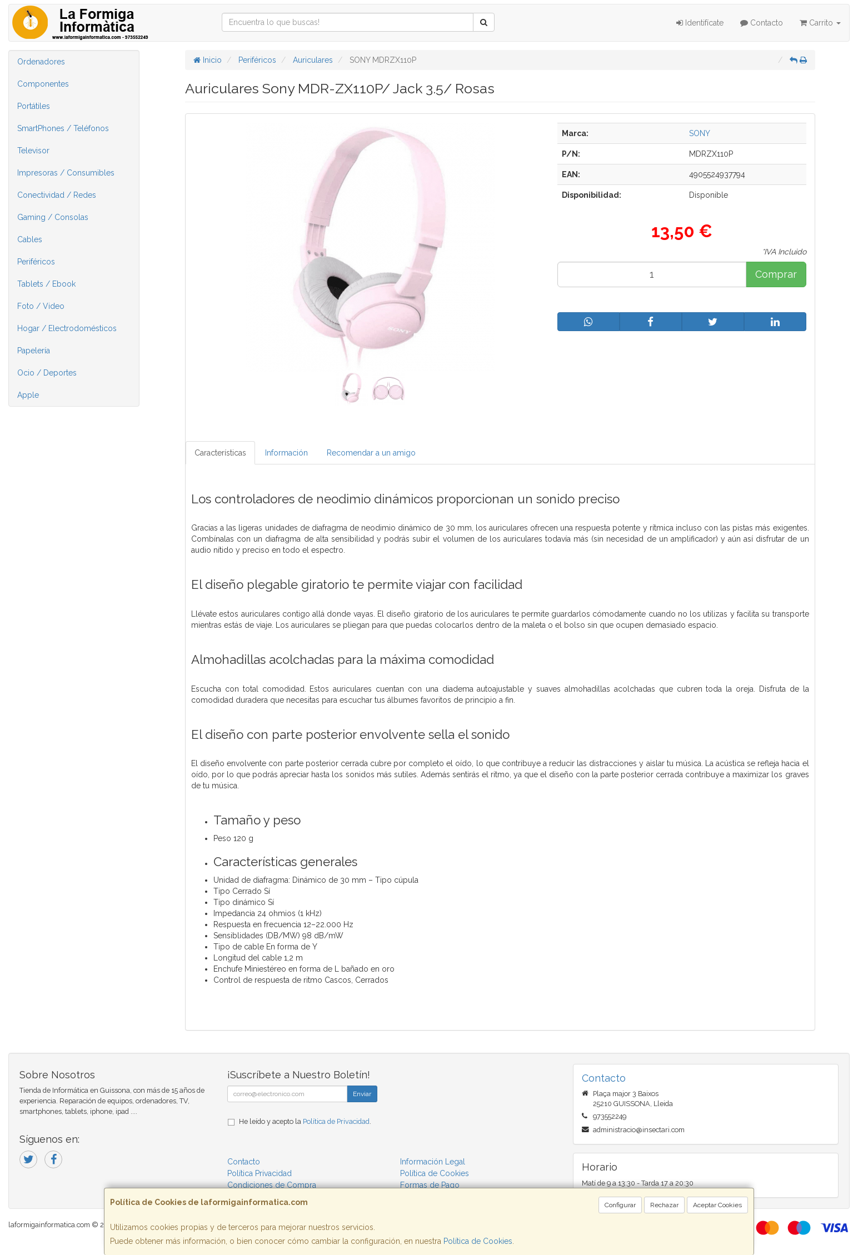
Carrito (820, 22)
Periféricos (36, 261)
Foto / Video (40, 306)
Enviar (362, 1094)
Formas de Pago (430, 1185)
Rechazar (664, 1205)
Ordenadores (41, 61)
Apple (28, 395)
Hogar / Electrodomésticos (67, 328)
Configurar (620, 1205)
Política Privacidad (259, 1173)
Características (220, 452)
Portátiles (33, 106)
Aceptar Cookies (717, 1205)
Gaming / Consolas (52, 217)
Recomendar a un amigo (371, 452)
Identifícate (700, 22)
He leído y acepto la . (305, 1121)
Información (286, 452)
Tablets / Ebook (46, 283)
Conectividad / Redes (56, 195)
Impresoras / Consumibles (65, 172)
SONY (699, 133)
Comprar (776, 274)
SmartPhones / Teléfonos (63, 128)
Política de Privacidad (336, 1121)
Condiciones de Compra (271, 1185)
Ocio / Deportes (47, 372)
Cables (29, 239)
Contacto (761, 22)
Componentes (43, 83)
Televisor (33, 150)
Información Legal (432, 1161)
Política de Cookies (477, 1241)
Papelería (33, 350)
